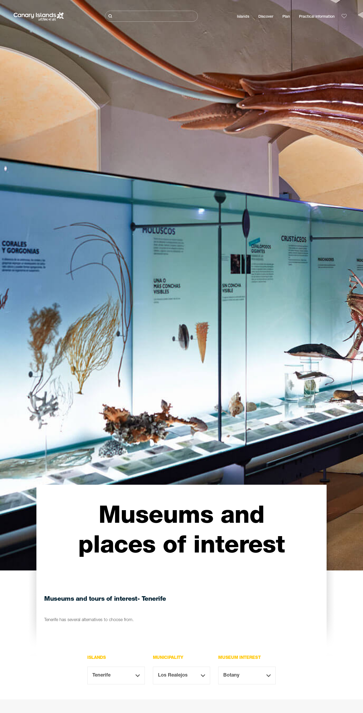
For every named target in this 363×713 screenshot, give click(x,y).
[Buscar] (151, 16)
